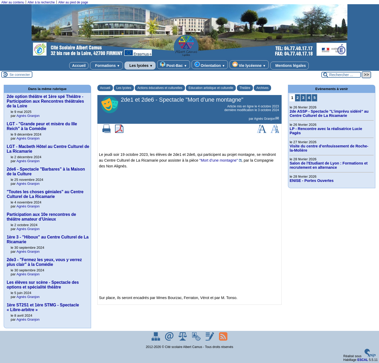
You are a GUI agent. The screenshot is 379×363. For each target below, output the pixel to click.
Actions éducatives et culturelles (159, 88)
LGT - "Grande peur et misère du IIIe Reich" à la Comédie (42, 126)
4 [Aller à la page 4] (309, 98)
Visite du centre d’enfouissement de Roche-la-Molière (329, 148)
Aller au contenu (12, 2)
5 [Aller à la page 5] (314, 98)
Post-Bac (173, 65)
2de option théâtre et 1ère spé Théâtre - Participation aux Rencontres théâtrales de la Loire (45, 101)
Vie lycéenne (249, 65)
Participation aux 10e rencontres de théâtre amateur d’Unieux (41, 216)
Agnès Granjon (264, 119)
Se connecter (19, 75)
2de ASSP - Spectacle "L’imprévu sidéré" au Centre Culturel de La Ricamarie (329, 113)
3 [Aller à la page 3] (303, 98)
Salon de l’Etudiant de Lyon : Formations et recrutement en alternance (328, 165)
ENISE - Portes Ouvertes (311, 180)
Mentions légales (289, 65)
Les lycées (140, 65)
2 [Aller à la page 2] (298, 98)
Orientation (210, 65)
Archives (262, 88)
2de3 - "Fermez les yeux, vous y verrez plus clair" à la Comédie (44, 262)
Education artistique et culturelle (210, 88)
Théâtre (245, 88)
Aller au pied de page (73, 2)
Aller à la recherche (41, 2)
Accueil (79, 65)
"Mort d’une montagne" (219, 160)
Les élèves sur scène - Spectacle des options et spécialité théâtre (43, 284)
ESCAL (362, 360)
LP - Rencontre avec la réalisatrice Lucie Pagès (326, 131)
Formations (106, 65)
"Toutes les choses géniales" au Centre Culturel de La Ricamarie (45, 194)
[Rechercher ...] (341, 75)
